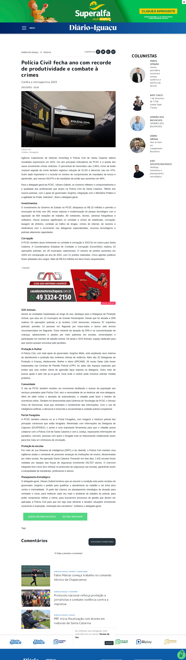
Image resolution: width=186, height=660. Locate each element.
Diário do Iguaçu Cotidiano (66, 558)
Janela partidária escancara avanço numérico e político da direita (155, 76)
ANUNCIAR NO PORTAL (148, 630)
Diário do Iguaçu (29, 52)
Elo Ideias (161, 652)
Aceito (109, 643)
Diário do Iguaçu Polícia (64, 582)
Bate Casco (156, 95)
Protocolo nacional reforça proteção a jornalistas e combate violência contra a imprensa (81, 566)
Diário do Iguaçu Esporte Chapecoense (71, 538)
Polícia (47, 52)
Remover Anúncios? (108, 303)
